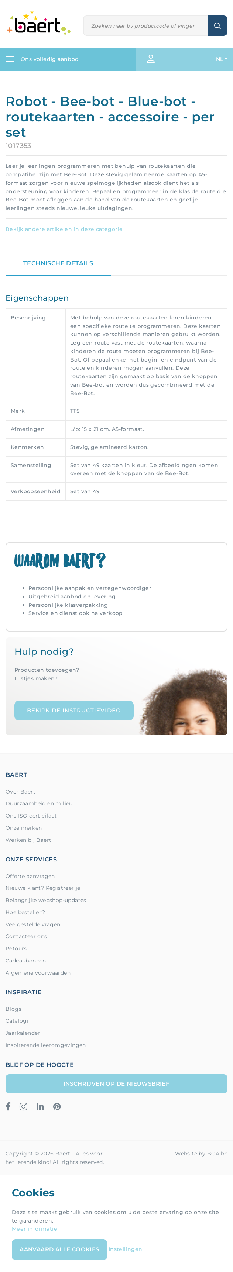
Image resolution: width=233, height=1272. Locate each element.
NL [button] (219, 59)
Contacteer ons (26, 936)
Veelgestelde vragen (33, 924)
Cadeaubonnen (26, 960)
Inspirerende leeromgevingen (46, 1045)
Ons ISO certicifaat (31, 815)
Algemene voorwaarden (38, 972)
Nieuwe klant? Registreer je (43, 888)
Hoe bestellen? (25, 912)
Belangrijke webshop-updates (46, 900)
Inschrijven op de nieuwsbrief (117, 1083)
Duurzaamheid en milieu (39, 803)
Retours (16, 948)
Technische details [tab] (58, 263)
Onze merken (24, 828)
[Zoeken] (145, 25)
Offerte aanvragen (30, 876)
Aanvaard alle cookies (59, 1249)
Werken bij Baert (28, 840)
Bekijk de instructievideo (74, 710)
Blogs (13, 1009)
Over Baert (20, 791)
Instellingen (126, 1249)
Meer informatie (34, 1229)
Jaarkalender (23, 1033)
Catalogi (17, 1020)
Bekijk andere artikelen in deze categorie (64, 229)
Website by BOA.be (201, 1153)
